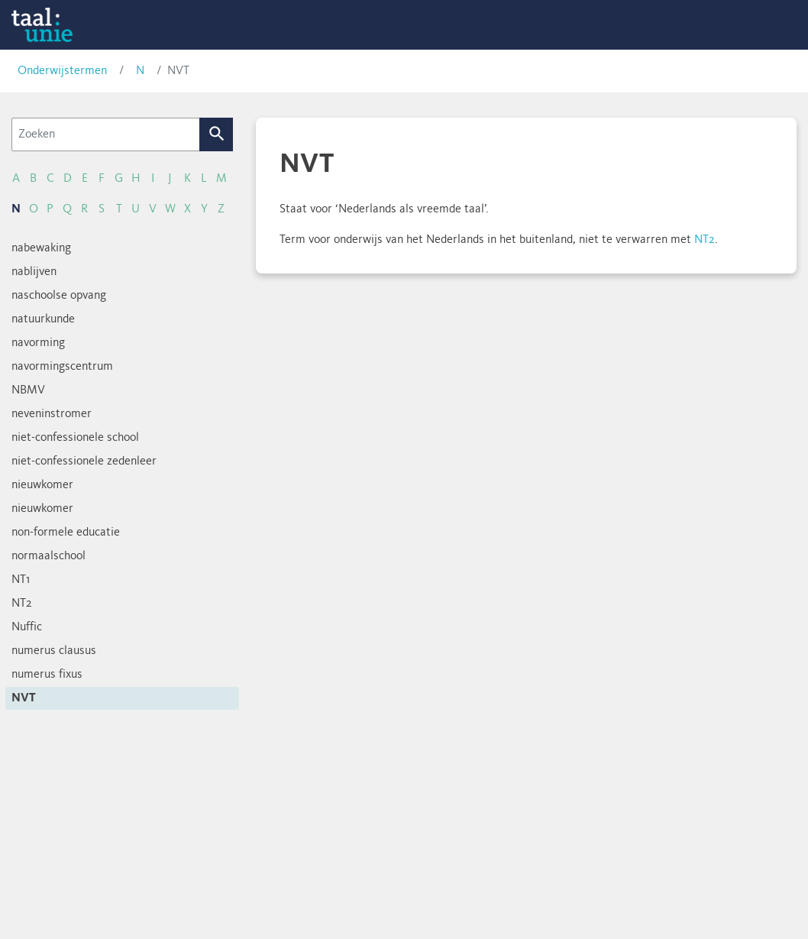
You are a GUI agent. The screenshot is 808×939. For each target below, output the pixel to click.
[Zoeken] (105, 134)
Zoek (216, 134)
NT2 (704, 240)
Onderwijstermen (62, 71)
